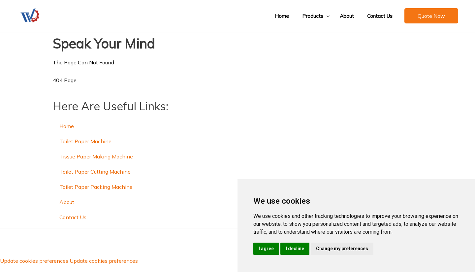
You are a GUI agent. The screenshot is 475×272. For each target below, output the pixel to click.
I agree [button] (266, 248)
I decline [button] (295, 248)
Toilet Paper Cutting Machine (95, 171)
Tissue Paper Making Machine (96, 156)
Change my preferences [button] (342, 248)
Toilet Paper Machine (85, 141)
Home (66, 126)
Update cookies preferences (34, 260)
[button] (310, 15)
